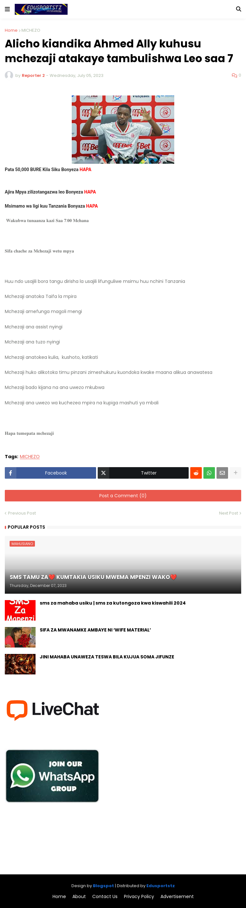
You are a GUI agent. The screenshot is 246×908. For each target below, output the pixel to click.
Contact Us (105, 897)
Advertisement (177, 897)
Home (11, 30)
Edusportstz (160, 886)
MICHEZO (30, 30)
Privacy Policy (139, 897)
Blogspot (103, 886)
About (79, 897)
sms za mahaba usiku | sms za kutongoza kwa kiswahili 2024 (113, 603)
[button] (7, 9)
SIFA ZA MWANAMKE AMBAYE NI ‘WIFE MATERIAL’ (95, 630)
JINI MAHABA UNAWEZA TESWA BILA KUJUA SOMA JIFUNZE (107, 657)
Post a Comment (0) (123, 495)
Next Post (228, 513)
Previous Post (22, 513)
